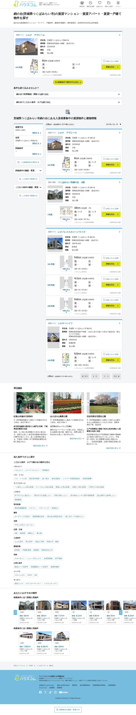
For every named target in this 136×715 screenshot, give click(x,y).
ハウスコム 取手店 (80, 272)
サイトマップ (43, 687)
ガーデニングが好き (22, 516)
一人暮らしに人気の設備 (24, 487)
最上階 (39, 533)
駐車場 (17, 550)
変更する (35, 133)
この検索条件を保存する (30, 162)
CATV (30, 575)
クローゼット (20, 558)
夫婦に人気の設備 (79, 487)
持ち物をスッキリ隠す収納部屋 (82, 495)
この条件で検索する (30, 179)
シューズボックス (34, 558)
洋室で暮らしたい (61, 495)
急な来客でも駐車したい (106, 495)
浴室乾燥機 (87, 478)
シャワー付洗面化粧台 (71, 478)
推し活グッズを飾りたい (74, 516)
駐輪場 (36, 550)
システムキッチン (50, 583)
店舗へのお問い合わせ (63, 685)
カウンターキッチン (33, 583)
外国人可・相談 (53, 542)
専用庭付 (45, 470)
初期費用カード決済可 (39, 567)
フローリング (44, 508)
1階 (16, 533)
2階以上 (31, 533)
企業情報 (51, 687)
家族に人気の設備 (62, 487)
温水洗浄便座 (34, 478)
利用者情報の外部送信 (99, 685)
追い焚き (45, 478)
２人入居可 (19, 542)
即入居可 (29, 542)
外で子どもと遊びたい (23, 495)
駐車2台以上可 (47, 550)
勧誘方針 (74, 685)
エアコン (32, 508)
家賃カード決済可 (21, 567)
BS (36, 575)
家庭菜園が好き (39, 516)
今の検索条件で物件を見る (67, 82)
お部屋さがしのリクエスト (46, 685)
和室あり (55, 508)
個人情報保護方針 (85, 685)
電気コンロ (19, 583)
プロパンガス (20, 575)
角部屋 (22, 533)
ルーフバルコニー (32, 470)
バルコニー (19, 470)
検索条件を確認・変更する (69, 710)
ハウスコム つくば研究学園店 (52, 75)
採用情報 (59, 687)
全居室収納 (48, 558)
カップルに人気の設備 (44, 487)
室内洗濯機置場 (20, 508)
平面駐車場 (26, 550)
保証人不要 (39, 542)
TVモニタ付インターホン (24, 525)
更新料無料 (55, 567)
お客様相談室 (112, 685)
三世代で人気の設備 (96, 487)
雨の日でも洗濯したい (42, 495)
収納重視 (18, 500)
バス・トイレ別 (20, 478)
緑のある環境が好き (55, 516)
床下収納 (58, 558)
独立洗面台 (56, 478)
